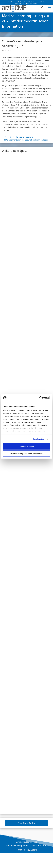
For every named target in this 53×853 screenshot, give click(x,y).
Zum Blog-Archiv (26, 823)
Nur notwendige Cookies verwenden (26, 454)
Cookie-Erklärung (39, 846)
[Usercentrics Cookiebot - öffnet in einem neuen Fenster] (39, 397)
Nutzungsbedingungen (17, 846)
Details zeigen (39, 439)
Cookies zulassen (26, 446)
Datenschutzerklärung (26, 842)
